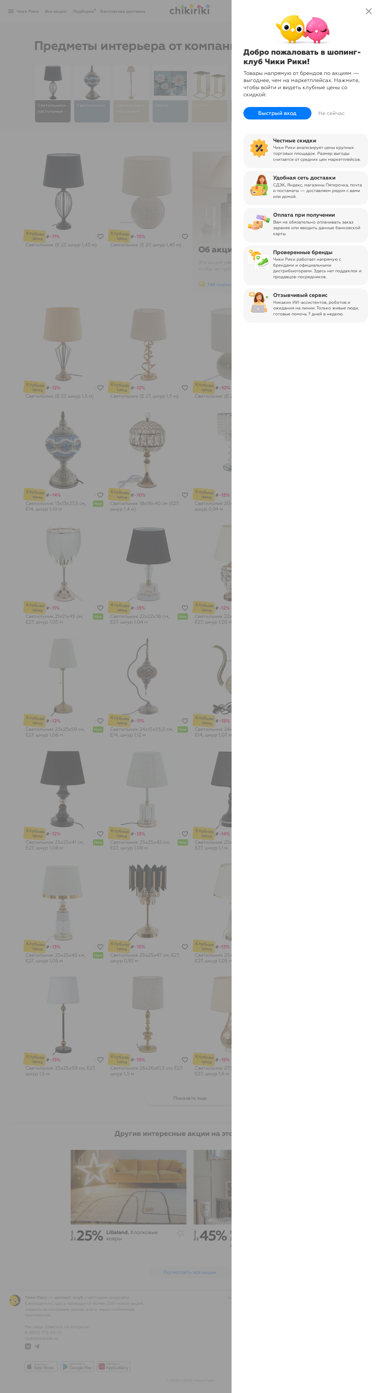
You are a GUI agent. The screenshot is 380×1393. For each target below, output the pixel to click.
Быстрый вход (277, 113)
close (368, 11)
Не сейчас (331, 113)
